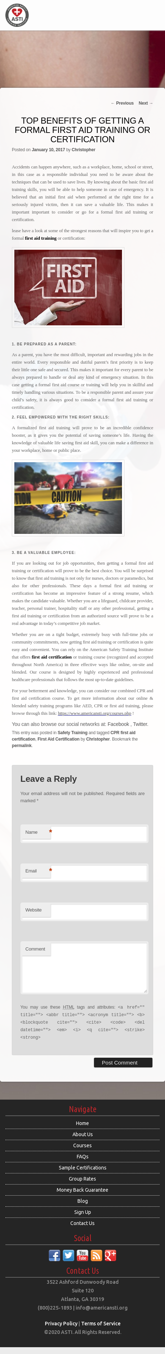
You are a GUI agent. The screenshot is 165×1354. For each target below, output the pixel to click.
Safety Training (73, 732)
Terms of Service (101, 1330)
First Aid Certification (59, 739)
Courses (82, 1152)
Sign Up (82, 1219)
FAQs (83, 1163)
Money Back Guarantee (82, 1197)
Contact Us (82, 1230)
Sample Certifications (83, 1174)
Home (82, 1130)
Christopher (83, 149)
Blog (82, 1208)
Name (38, 832)
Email (38, 871)
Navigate (82, 1116)
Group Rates (82, 1185)
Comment (35, 949)
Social (82, 1245)
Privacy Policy (61, 1330)
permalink (22, 745)
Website (33, 910)
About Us (82, 1141)
